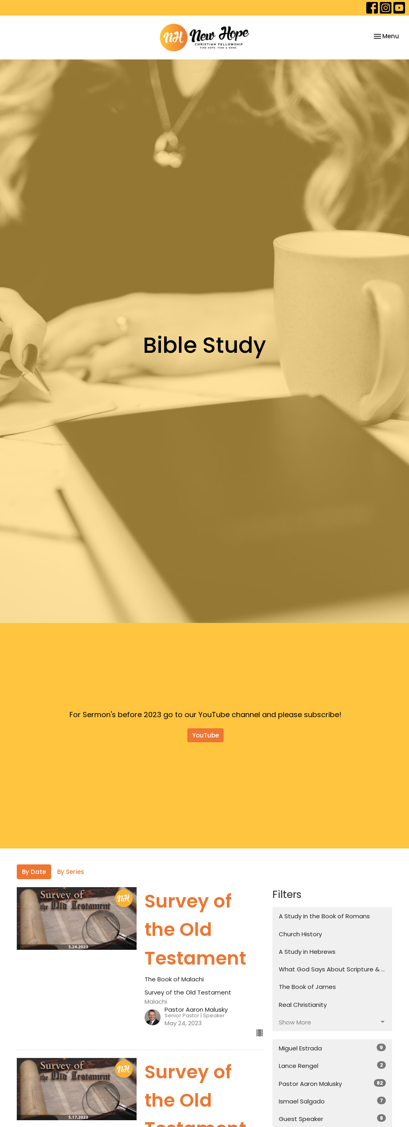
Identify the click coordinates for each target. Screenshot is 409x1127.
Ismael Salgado (332, 1101)
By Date (34, 872)
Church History (300, 934)
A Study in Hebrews (307, 951)
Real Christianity (303, 1004)
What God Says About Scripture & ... (332, 969)
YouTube (205, 735)
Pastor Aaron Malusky (332, 1083)
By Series (70, 872)
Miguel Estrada (332, 1048)
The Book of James (307, 987)
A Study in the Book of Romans (324, 916)
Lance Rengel (332, 1065)
